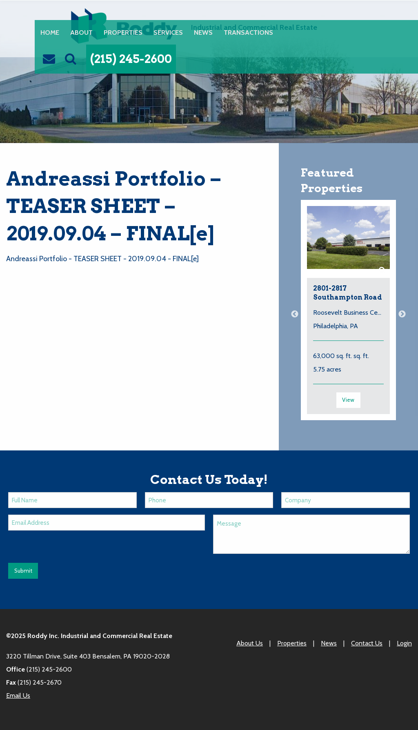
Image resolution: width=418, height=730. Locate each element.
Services (168, 32)
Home (49, 32)
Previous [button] (295, 314)
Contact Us (366, 643)
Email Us (18, 695)
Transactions (248, 32)
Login (404, 643)
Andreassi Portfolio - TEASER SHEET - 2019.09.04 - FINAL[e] (102, 258)
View (348, 399)
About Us (249, 643)
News (203, 32)
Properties (123, 32)
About (81, 32)
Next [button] (402, 314)
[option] (348, 314)
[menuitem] (49, 32)
